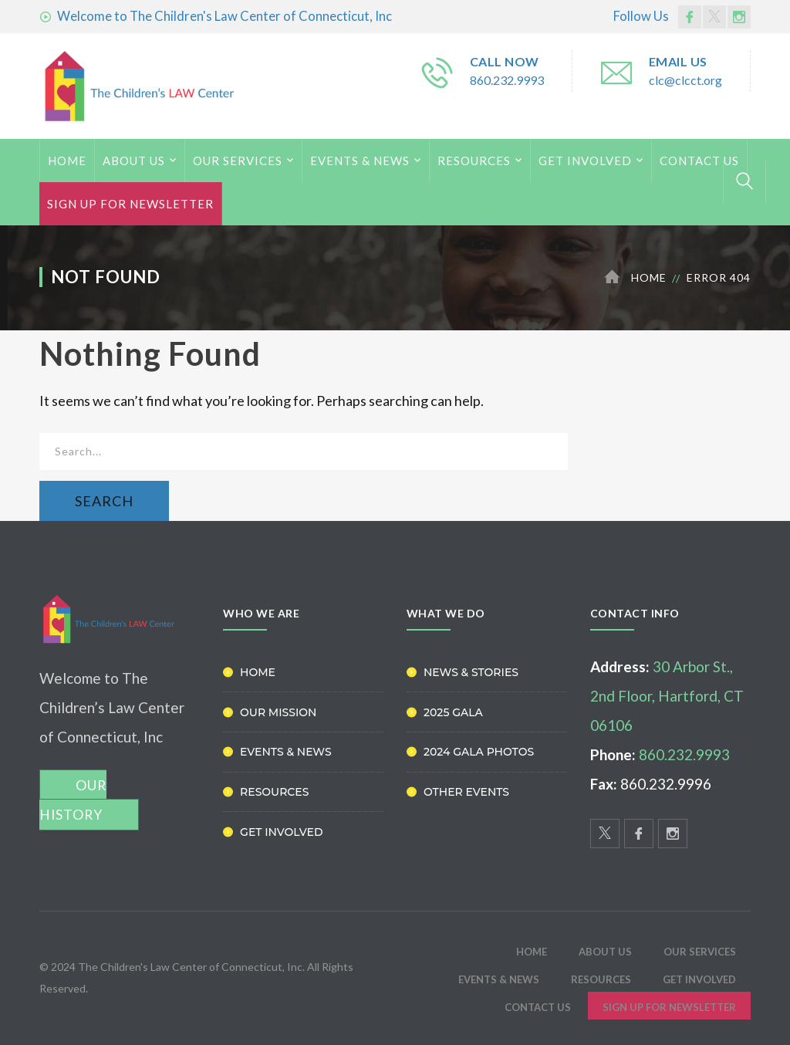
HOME (67, 160)
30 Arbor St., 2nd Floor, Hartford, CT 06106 (667, 696)
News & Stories (471, 672)
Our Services (237, 160)
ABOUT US (134, 160)
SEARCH (104, 500)
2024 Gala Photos (479, 752)
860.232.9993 (507, 80)
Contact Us (699, 160)
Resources (474, 160)
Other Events (466, 792)
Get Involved (585, 160)
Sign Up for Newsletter (130, 204)
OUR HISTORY (72, 800)
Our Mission (278, 712)
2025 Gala (453, 712)
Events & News (360, 160)
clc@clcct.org (685, 80)
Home (649, 277)
